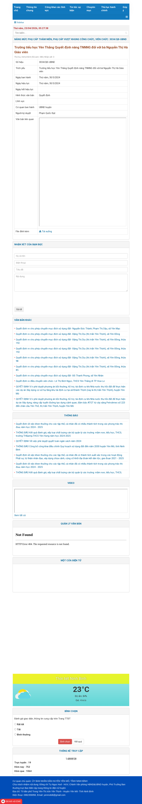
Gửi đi (19, 309)
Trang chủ (17, 9)
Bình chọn (65, 741)
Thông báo (71, 415)
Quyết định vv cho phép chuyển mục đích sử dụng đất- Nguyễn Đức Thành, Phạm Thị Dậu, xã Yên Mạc (68, 328)
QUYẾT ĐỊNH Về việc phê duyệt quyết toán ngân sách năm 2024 (48, 441)
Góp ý (125, 9)
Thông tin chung (31, 9)
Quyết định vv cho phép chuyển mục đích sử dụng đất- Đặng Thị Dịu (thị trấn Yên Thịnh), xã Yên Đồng (68, 334)
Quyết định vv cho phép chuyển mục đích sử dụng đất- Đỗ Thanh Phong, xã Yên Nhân (59, 375)
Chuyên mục (91, 9)
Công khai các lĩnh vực (55, 9)
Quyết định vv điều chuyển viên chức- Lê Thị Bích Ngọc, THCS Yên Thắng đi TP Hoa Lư (60, 381)
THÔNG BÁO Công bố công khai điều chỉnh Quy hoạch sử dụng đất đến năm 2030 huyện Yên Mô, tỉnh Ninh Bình (70, 449)
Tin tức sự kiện (75, 9)
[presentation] (38, 299)
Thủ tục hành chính (108, 9)
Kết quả (78, 741)
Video (71, 483)
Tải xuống (45, 231)
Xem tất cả (20, 515)
